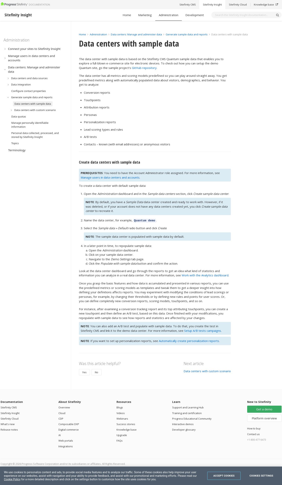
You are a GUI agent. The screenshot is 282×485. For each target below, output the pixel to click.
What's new (8, 423)
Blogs (119, 407)
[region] (141, 476)
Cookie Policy (12, 479)
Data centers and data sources (29, 78)
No (96, 371)
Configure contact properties (28, 91)
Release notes (9, 429)
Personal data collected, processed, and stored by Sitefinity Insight (35, 135)
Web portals (65, 440)
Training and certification (187, 412)
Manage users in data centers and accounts (31, 58)
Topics (15, 143)
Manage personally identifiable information (30, 124)
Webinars (122, 418)
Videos (120, 412)
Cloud (61, 412)
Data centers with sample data (33, 103)
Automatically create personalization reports (189, 340)
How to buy (254, 428)
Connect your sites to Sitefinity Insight (34, 49)
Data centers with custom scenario (35, 110)
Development (194, 15)
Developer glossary (184, 429)
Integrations (65, 445)
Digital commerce (68, 429)
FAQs (119, 440)
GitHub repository (144, 68)
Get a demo (264, 409)
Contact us (253, 433)
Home (127, 15)
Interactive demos (183, 423)
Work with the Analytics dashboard (205, 275)
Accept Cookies (224, 475)
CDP (60, 418)
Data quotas (18, 116)
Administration (168, 15)
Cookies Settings (261, 475)
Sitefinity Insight (10, 412)
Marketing (145, 15)
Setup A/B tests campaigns (202, 330)
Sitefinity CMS (9, 407)
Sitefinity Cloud (9, 418)
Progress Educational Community (192, 418)
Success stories (125, 423)
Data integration (21, 84)
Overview (64, 407)
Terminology (17, 150)
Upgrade (121, 434)
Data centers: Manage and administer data (34, 69)
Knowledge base (126, 429)
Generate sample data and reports (32, 97)
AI (59, 434)
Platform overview (264, 418)
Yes (84, 371)
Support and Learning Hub (188, 407)
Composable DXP (68, 423)
